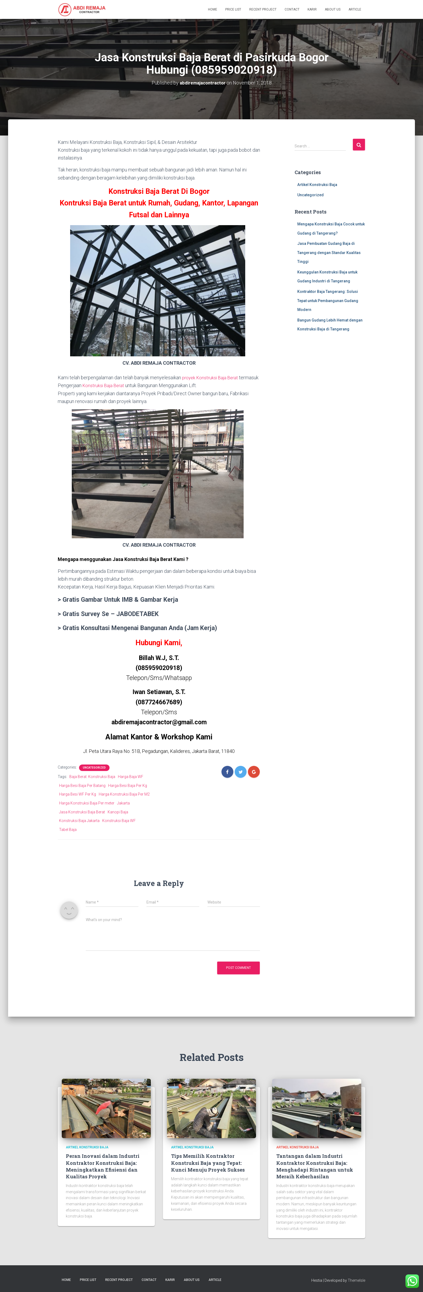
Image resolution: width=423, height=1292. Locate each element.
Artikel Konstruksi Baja (317, 184)
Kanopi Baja (118, 811)
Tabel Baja (68, 829)
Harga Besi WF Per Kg (77, 794)
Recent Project (263, 9)
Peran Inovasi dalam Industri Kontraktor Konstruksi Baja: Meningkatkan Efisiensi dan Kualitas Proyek (102, 1165)
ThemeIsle (356, 1280)
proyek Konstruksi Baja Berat (212, 377)
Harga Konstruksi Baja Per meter (86, 802)
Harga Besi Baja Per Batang (82, 785)
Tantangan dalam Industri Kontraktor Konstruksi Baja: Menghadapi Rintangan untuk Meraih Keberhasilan (314, 1165)
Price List (233, 9)
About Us (332, 9)
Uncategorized (94, 767)
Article (355, 9)
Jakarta (123, 802)
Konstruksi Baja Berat (125, 385)
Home (212, 9)
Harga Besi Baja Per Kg (127, 785)
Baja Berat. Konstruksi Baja (92, 776)
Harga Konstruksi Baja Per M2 (124, 794)
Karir (312, 9)
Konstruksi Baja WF (119, 820)
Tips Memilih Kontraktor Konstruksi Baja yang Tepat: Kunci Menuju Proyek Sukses (208, 1162)
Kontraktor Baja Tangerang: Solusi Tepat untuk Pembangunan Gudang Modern (327, 300)
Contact (292, 9)
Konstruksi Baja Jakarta (79, 820)
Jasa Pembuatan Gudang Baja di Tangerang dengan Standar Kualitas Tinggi (329, 252)
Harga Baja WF (130, 776)
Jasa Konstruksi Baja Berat (82, 811)
